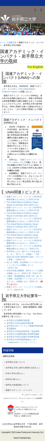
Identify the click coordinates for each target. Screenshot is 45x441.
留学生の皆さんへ (13, 379)
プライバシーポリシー (26, 398)
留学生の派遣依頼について (17, 385)
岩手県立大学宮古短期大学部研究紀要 (23, 337)
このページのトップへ (33, 395)
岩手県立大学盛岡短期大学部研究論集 (23, 334)
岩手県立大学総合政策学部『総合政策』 (24, 331)
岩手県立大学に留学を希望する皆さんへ (23, 368)
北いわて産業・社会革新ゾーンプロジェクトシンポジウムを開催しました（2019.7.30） (25, 265)
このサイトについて (9, 398)
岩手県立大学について (15, 362)
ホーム (3, 42)
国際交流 (12, 42)
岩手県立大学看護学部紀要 (18, 320)
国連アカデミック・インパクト (19, 390)
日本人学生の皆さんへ (15, 373)
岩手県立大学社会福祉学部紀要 (20, 323)
